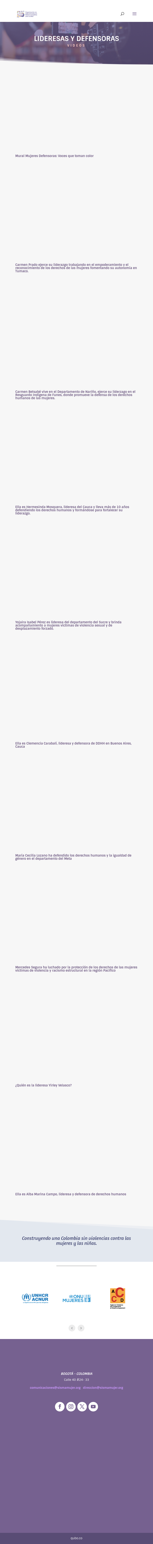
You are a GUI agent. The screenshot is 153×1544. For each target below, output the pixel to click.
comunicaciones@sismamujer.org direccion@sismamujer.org (76, 1388)
